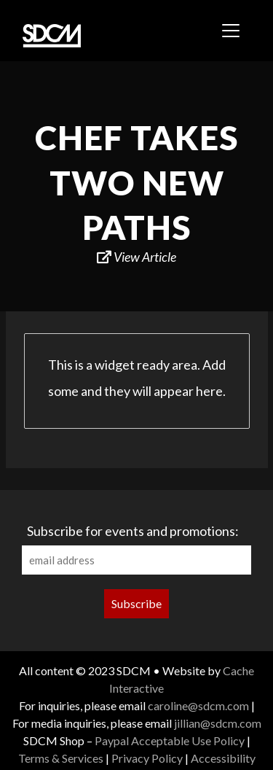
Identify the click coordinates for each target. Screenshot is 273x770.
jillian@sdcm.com (217, 723)
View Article (136, 257)
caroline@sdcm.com (198, 705)
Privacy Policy (147, 758)
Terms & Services (60, 758)
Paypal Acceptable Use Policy (170, 740)
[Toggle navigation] (230, 30)
